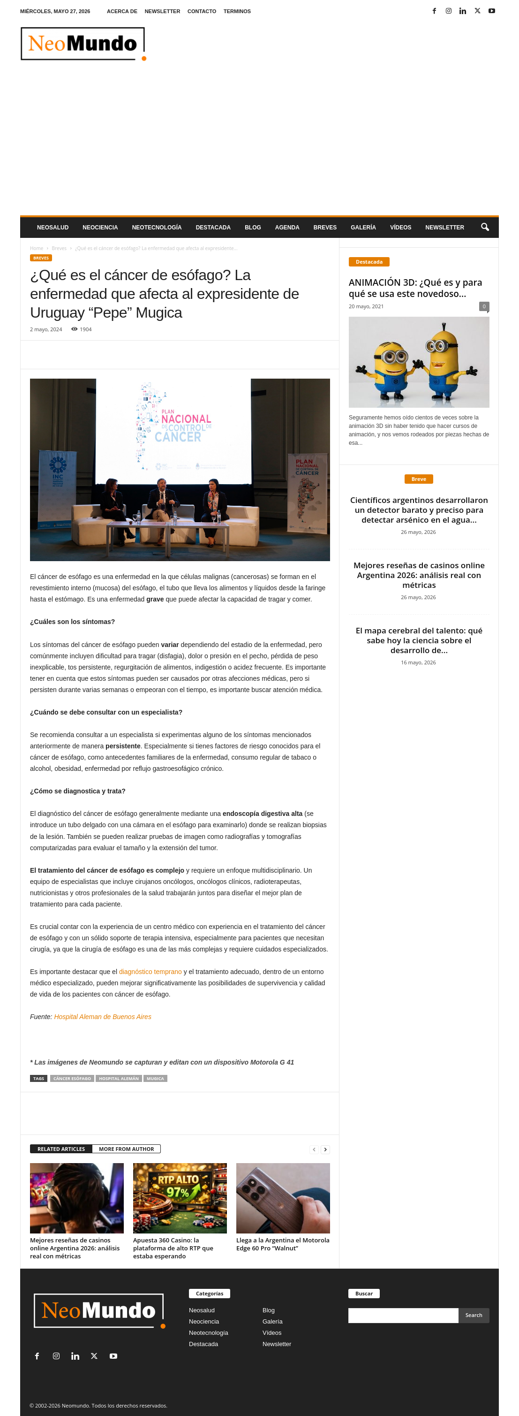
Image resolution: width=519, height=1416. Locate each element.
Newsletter (277, 1343)
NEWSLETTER (163, 11)
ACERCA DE (122, 11)
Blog (253, 227)
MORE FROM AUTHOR (126, 1148)
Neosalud (52, 227)
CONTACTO (202, 11)
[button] (484, 227)
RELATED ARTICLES (61, 1148)
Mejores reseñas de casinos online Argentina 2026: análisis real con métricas (75, 1248)
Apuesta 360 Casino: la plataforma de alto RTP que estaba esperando (173, 1248)
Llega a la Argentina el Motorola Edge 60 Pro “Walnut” (283, 1244)
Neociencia (100, 227)
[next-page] (325, 1149)
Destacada (213, 227)
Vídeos (400, 227)
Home (36, 248)
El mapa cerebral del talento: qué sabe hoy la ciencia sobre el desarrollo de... (419, 640)
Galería (363, 227)
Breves (325, 227)
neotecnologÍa (157, 227)
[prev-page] (314, 1149)
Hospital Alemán (119, 1078)
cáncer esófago (72, 1078)
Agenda (287, 227)
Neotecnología (208, 1332)
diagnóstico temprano (150, 971)
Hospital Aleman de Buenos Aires (103, 1016)
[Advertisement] (259, 145)
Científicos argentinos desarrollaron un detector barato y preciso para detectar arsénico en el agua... (419, 510)
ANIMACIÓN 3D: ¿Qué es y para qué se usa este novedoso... (415, 288)
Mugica (155, 1078)
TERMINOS (237, 11)
